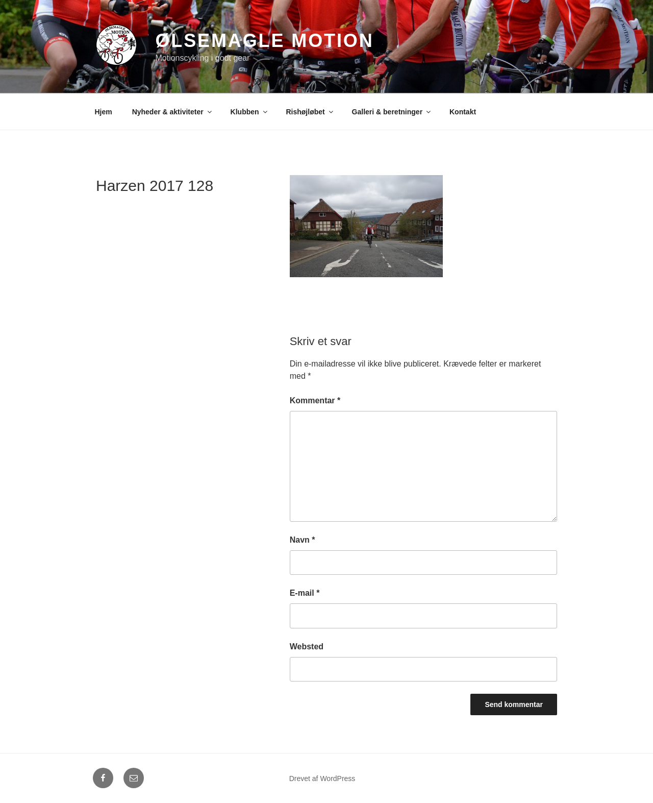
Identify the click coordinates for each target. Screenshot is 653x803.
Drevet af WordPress (322, 778)
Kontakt (462, 112)
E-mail (305, 593)
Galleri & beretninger (392, 112)
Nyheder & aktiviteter (172, 112)
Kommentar (315, 400)
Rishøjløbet (310, 112)
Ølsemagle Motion (264, 40)
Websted (306, 646)
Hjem (103, 112)
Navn (302, 540)
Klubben (250, 112)
